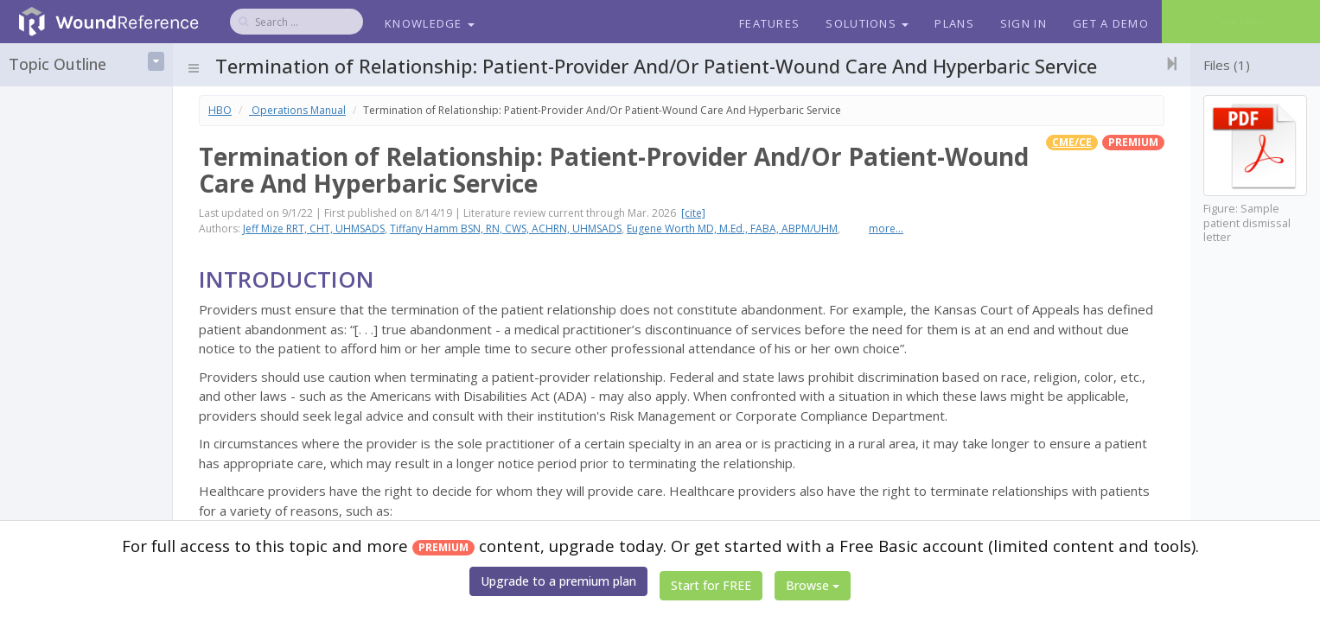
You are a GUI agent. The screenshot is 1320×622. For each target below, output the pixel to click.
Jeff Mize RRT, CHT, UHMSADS (314, 228)
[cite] (693, 213)
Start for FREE (711, 585)
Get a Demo (1111, 23)
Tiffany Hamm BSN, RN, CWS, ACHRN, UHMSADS (506, 228)
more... (886, 228)
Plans (954, 23)
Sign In (1023, 23)
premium (1133, 142)
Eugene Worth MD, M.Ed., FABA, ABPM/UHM (732, 228)
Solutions (867, 23)
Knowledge (430, 23)
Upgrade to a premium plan (558, 581)
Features (769, 23)
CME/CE (1072, 142)
